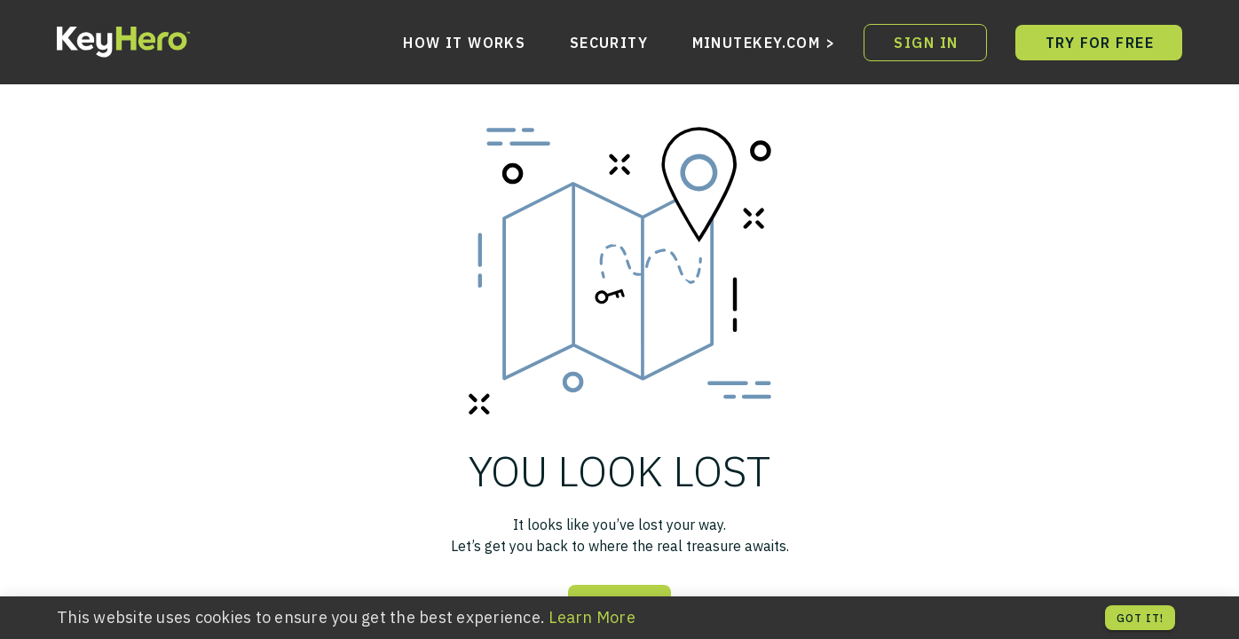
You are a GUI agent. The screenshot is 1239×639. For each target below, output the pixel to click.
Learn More (591, 617)
